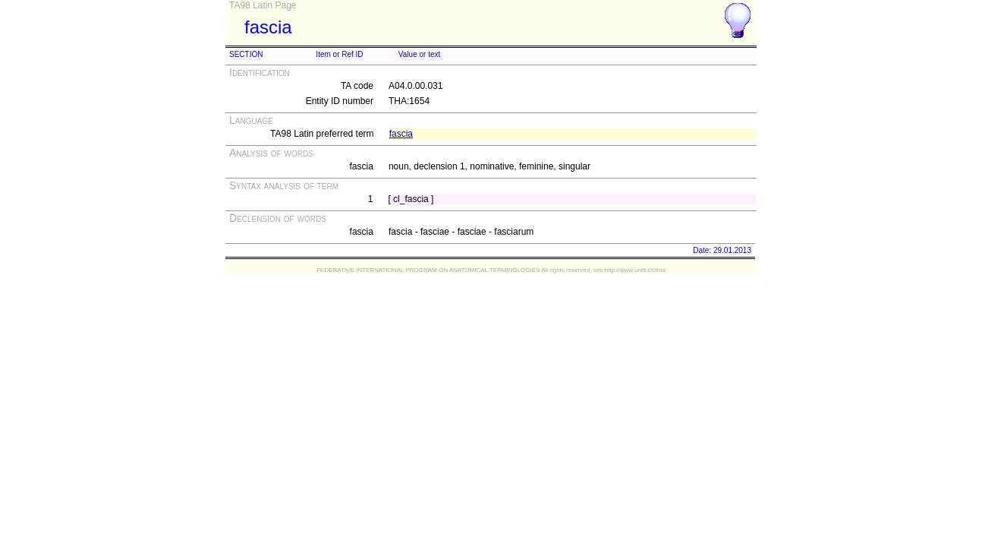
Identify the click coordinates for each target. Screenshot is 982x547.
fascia (401, 133)
